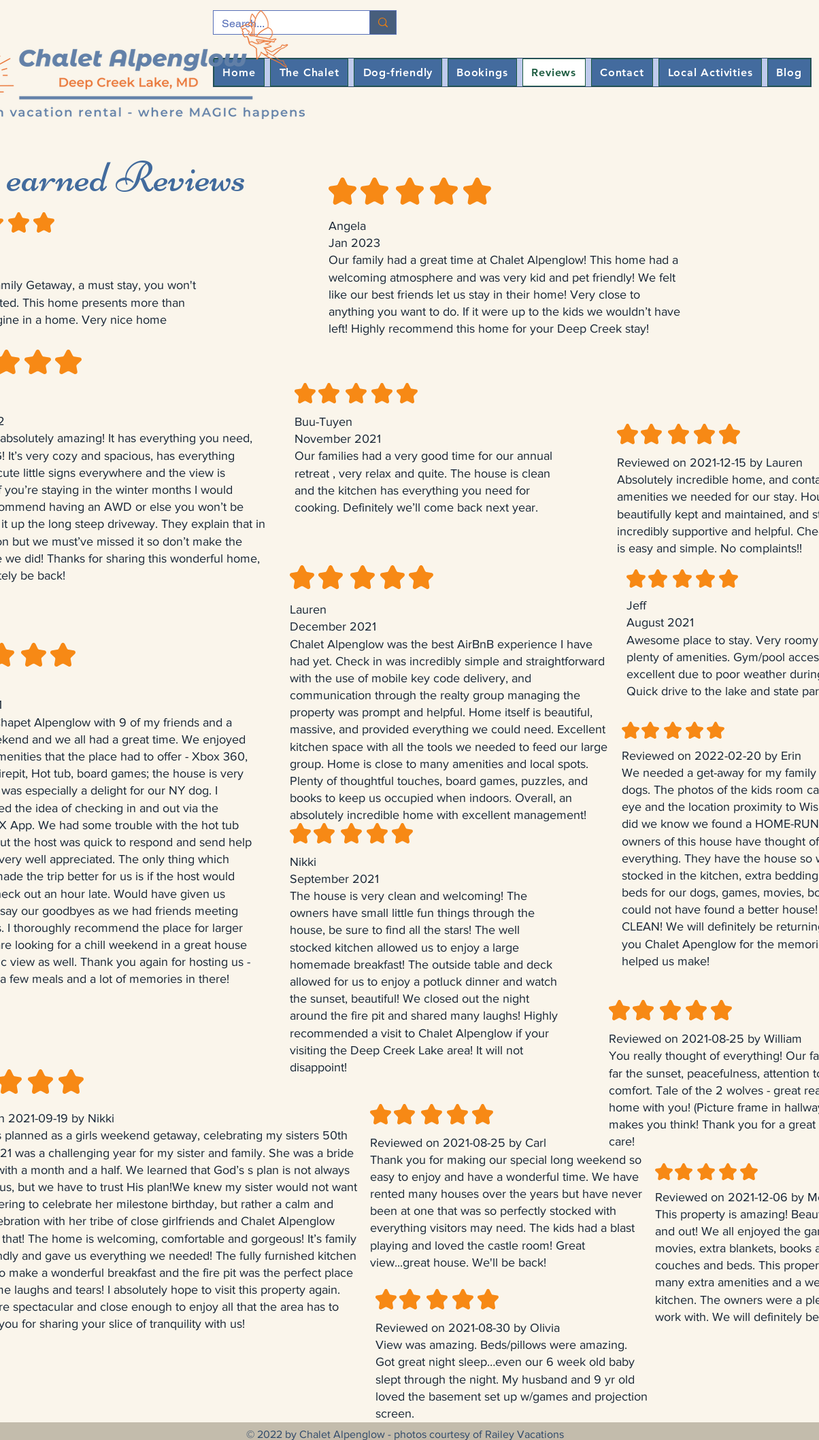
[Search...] (382, 22)
